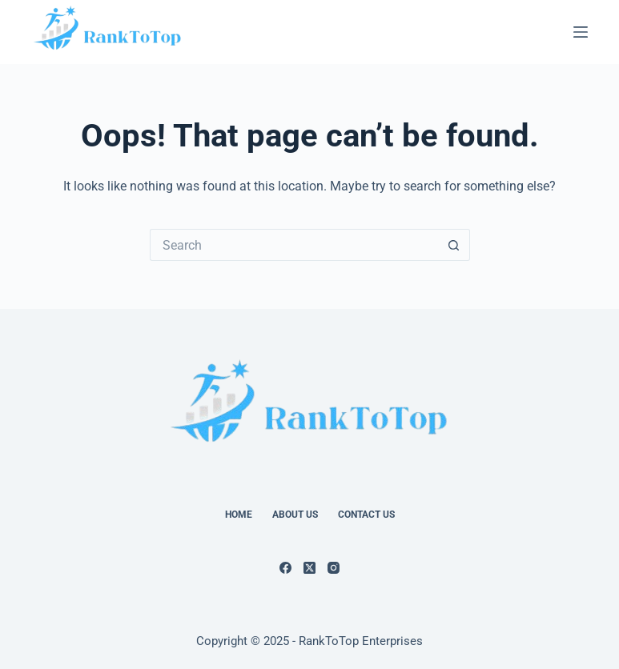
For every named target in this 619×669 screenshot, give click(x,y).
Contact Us (366, 514)
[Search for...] (294, 245)
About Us (295, 514)
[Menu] (580, 32)
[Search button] (454, 245)
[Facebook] (285, 568)
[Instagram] (334, 568)
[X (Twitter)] (309, 568)
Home (238, 514)
